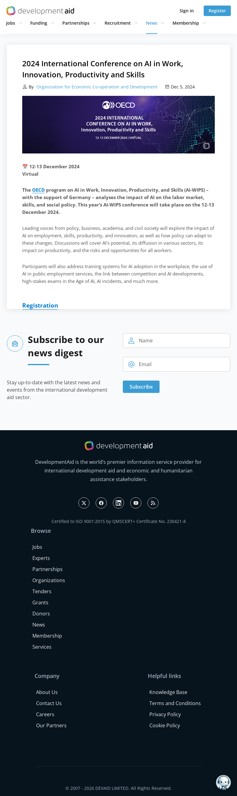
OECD (38, 190)
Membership (186, 23)
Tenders (42, 591)
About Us (47, 692)
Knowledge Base (168, 692)
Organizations (48, 580)
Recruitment (118, 23)
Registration (40, 305)
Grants (40, 602)
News (151, 23)
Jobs (10, 23)
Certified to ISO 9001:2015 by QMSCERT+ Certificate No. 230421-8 (119, 521)
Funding (38, 23)
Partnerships (75, 23)
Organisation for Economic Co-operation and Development (96, 87)
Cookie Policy (164, 725)
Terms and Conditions (175, 703)
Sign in (187, 11)
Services (42, 646)
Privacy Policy (165, 714)
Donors (41, 613)
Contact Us (49, 703)
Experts (41, 558)
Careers (45, 714)
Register (217, 11)
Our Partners (51, 725)
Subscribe (141, 386)
